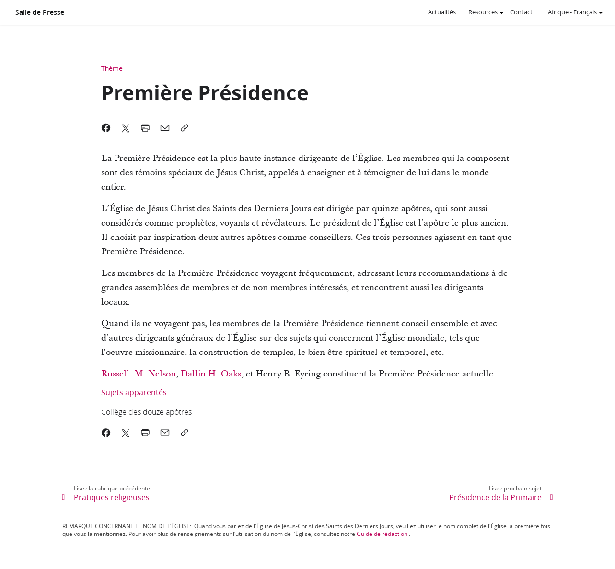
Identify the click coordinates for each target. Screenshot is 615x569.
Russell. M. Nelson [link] (138, 374)
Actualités (442, 12)
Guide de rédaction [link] (382, 534)
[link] (268, 412)
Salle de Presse (39, 12)
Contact (521, 12)
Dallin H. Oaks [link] (211, 374)
